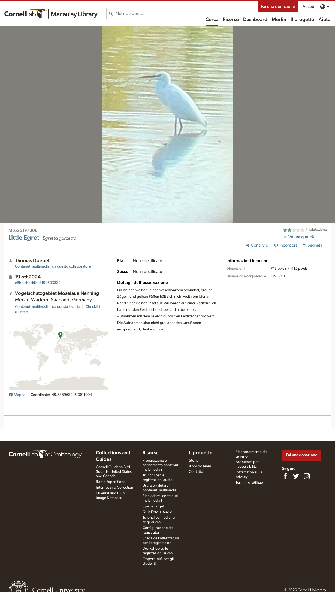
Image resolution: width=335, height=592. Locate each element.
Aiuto (325, 19)
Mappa (16, 395)
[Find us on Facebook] (285, 476)
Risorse (231, 19)
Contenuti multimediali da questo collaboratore (53, 266)
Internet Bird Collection (114, 487)
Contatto (196, 472)
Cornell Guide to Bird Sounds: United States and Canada (114, 471)
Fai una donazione (278, 6)
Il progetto (302, 19)
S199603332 (38, 283)
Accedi (309, 6)
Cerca (212, 19)
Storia (193, 460)
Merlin (279, 19)
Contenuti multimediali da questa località (47, 307)
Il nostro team (200, 466)
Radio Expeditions (110, 482)
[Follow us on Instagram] (307, 476)
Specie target (153, 506)
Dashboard (255, 19)
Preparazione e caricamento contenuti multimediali (161, 465)
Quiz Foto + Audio (157, 512)
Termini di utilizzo (249, 483)
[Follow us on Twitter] (296, 476)
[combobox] (145, 13)
